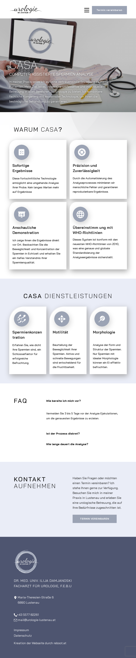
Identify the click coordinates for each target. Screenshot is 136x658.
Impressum (21, 630)
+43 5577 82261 (26, 615)
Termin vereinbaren (109, 10)
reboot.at (60, 643)
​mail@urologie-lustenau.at (35, 620)
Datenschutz (23, 635)
